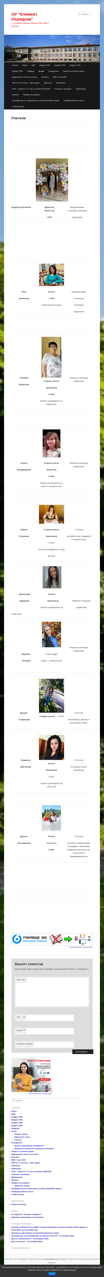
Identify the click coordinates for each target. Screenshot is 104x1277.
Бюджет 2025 (17, 71)
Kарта (24, 65)
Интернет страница (24, 1044)
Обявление (60, 83)
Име (21, 1017)
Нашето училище (18, 1204)
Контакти (44, 77)
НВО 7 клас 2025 (60, 77)
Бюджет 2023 (59, 65)
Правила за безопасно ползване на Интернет (34, 1149)
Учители (18, 1140)
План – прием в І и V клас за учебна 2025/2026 (31, 89)
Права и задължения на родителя (29, 1146)
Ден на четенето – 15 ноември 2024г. (27, 1241)
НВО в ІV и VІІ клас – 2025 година (26, 83)
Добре (52, 1274)
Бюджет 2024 (74, 65)
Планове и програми (63, 89)
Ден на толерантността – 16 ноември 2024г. (30, 1239)
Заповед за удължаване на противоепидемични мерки (35, 1233)
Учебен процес (18, 106)
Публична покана (21, 1186)
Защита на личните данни (73, 71)
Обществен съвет (22, 1137)
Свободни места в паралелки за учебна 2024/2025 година (35, 100)
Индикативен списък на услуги (24, 77)
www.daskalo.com (52, 1259)
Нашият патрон (21, 1134)
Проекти (15, 95)
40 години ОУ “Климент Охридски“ (26, 1214)
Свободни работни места (74, 100)
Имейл (21, 1031)
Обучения (48, 83)
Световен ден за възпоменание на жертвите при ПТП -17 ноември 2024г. (42, 1236)
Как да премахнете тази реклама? (81, 947)
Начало (15, 65)
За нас (41, 71)
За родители (53, 71)
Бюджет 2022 (44, 65)
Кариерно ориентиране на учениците (27, 1217)
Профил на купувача (31, 95)
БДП (33, 65)
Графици (30, 71)
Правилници (81, 89)
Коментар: (21, 980)
